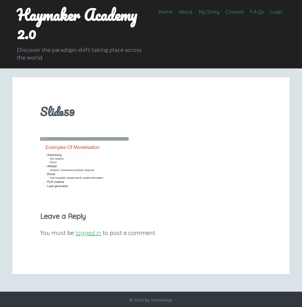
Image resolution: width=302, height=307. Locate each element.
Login (276, 12)
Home (165, 12)
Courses (234, 12)
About (186, 12)
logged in (88, 233)
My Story (208, 12)
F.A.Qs (257, 12)
